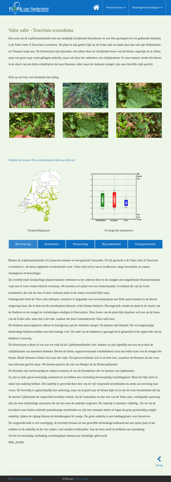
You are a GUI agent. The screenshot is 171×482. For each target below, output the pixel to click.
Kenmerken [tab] (52, 244)
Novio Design (81, 478)
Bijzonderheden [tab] (111, 244)
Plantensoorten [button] (116, 7)
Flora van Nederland (20, 478)
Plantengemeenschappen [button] (147, 7)
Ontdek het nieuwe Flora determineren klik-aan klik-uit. (42, 160)
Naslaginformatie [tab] (145, 244)
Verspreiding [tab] (80, 244)
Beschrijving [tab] (23, 244)
